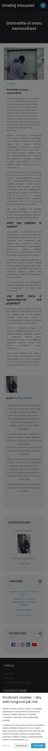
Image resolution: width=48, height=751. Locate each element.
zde (26, 739)
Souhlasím (38, 746)
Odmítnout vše (21, 746)
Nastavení (6, 745)
